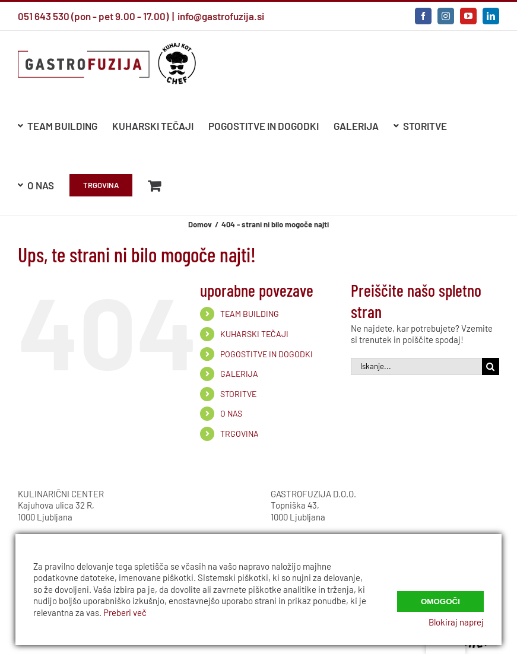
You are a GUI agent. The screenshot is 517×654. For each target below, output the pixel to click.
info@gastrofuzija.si (220, 16)
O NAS (231, 413)
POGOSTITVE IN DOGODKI (266, 354)
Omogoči (440, 597)
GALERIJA (239, 374)
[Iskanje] (490, 366)
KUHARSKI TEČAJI (254, 334)
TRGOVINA (239, 433)
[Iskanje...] (416, 366)
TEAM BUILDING (249, 314)
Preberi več (125, 612)
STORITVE (238, 394)
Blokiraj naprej (456, 622)
